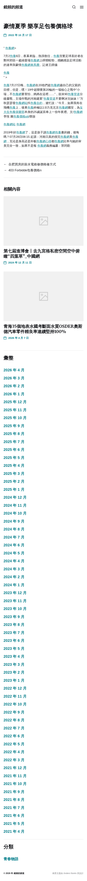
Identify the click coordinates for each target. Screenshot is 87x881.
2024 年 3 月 (14, 569)
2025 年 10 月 (15, 418)
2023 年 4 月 (14, 656)
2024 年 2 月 (14, 577)
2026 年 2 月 (14, 386)
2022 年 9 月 (14, 712)
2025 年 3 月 (14, 474)
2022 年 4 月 (14, 752)
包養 (13, 56)
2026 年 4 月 (14, 370)
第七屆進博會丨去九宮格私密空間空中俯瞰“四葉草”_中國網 (42, 253)
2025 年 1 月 (14, 489)
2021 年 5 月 (14, 824)
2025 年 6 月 (14, 450)
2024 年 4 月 (14, 561)
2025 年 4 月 (14, 465)
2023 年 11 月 (15, 601)
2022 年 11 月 (15, 696)
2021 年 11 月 (15, 776)
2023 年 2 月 (14, 672)
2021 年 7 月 (14, 808)
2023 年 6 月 (14, 641)
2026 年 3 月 (14, 378)
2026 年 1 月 (14, 394)
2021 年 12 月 (15, 768)
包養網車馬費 (30, 65)
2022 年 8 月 (14, 720)
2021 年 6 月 (14, 816)
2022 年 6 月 (14, 736)
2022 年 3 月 (14, 760)
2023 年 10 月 (15, 609)
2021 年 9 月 (14, 792)
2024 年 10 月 (15, 513)
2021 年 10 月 (15, 784)
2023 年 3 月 (14, 664)
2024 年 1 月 (14, 585)
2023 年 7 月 (14, 633)
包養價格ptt (21, 116)
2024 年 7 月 (14, 537)
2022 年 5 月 (14, 744)
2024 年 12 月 (15, 497)
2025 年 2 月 (14, 481)
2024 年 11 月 (15, 505)
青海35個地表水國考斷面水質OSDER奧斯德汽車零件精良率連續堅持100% (43, 329)
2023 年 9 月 (14, 617)
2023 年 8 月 (14, 625)
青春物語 (11, 859)
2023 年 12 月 (15, 593)
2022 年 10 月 (15, 704)
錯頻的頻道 (13, 7)
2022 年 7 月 (14, 728)
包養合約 (36, 103)
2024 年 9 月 (14, 521)
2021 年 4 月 (14, 831)
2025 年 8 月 (14, 434)
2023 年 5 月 (14, 649)
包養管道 (74, 94)
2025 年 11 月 (15, 410)
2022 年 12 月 (15, 688)
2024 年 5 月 (14, 553)
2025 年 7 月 (14, 442)
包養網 (9, 48)
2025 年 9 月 (14, 426)
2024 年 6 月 (14, 545)
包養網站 (21, 103)
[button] (74, 7)
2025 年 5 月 (14, 458)
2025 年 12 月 (15, 402)
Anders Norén (70, 873)
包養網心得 (43, 141)
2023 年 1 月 (14, 680)
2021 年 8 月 (14, 800)
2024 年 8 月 (14, 529)
